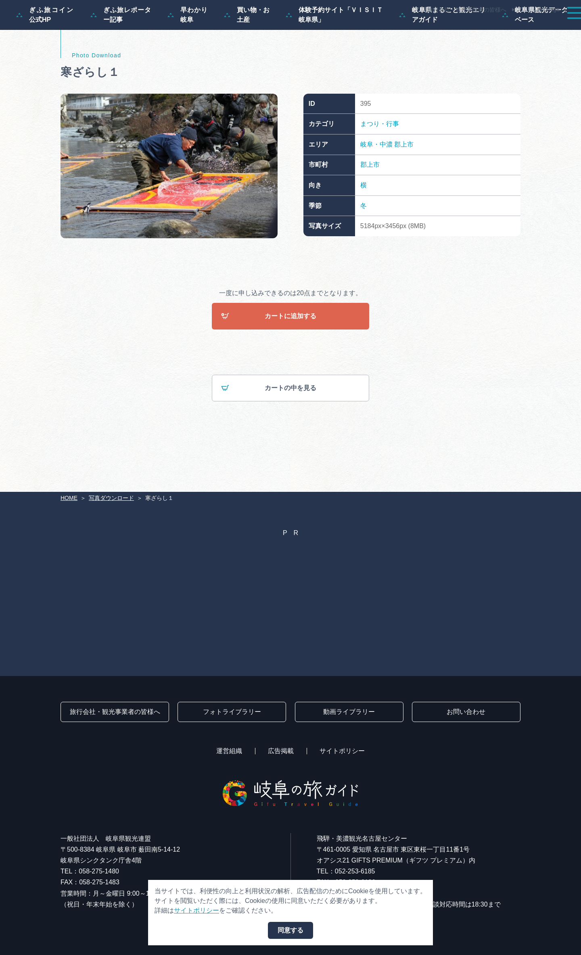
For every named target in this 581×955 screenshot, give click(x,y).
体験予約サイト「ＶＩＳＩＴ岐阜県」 (334, 53)
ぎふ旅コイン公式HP (45, 53)
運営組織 (229, 750)
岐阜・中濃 (376, 183)
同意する (290, 930)
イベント (421, 29)
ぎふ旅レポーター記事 (120, 53)
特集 (260, 29)
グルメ (463, 29)
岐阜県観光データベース (535, 53)
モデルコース (305, 29)
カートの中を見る (268, 427)
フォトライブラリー (232, 711)
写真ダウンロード (111, 498)
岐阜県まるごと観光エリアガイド (442, 53)
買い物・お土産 (247, 53)
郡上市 (404, 183)
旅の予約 (505, 29)
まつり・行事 (379, 162)
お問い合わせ (466, 711)
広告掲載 (281, 750)
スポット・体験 (366, 29)
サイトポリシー (342, 750)
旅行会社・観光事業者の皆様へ (466, 9)
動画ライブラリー (349, 711)
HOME (69, 498)
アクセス (550, 29)
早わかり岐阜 (187, 53)
